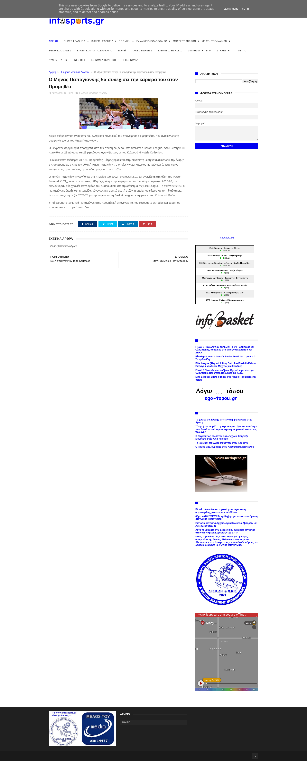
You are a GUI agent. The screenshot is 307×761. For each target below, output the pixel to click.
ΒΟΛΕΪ (122, 50)
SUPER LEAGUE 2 (102, 41)
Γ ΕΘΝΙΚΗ (125, 41)
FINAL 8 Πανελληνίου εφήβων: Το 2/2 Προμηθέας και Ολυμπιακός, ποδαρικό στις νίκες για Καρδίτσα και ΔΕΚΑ (224, 350)
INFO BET (79, 60)
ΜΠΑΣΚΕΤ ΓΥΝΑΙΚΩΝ (214, 41)
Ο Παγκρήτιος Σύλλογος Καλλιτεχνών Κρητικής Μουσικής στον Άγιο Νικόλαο (221, 437)
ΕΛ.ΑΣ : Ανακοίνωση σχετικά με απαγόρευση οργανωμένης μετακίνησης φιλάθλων (220, 511)
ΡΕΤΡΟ (242, 50)
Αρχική (52, 72)
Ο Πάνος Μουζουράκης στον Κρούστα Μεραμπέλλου (224, 446)
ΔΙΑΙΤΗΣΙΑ (194, 50)
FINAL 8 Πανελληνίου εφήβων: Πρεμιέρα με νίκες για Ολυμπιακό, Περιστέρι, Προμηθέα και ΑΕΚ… (224, 371)
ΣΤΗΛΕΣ (221, 50)
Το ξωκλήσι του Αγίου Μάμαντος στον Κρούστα (221, 443)
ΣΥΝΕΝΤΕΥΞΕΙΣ (58, 60)
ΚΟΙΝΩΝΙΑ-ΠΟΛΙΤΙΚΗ (103, 60)
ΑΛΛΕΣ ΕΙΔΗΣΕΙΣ (142, 50)
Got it (245, 8)
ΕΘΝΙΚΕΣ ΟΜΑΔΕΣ (60, 50)
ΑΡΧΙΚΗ (53, 41)
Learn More (231, 8)
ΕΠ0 (208, 50)
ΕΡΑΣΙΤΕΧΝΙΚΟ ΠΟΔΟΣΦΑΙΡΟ (94, 50)
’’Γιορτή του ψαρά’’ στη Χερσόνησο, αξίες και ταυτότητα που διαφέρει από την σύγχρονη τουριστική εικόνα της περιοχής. (226, 429)
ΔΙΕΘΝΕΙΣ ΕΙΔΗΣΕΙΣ (170, 50)
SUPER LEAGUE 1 (74, 41)
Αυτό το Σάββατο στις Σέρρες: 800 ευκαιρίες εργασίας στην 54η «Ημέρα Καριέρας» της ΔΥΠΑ (225, 531)
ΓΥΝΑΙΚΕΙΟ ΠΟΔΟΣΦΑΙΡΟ (151, 41)
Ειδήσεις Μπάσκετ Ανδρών (75, 72)
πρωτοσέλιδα (227, 237)
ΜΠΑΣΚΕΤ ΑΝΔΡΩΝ (184, 41)
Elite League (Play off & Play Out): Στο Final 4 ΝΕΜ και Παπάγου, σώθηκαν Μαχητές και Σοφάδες (225, 365)
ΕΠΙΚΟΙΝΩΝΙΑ (130, 60)
